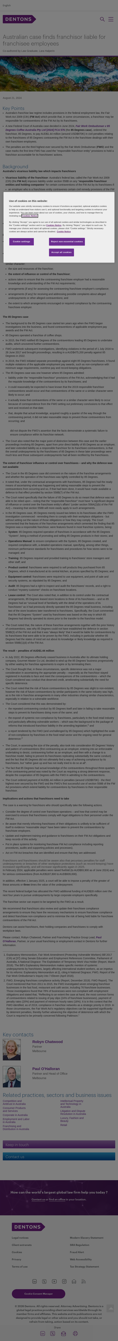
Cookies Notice (29, 216)
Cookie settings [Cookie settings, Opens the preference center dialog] (21, 241)
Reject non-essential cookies (67, 241)
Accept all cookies (61, 252)
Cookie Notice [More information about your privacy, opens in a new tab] (64, 231)
